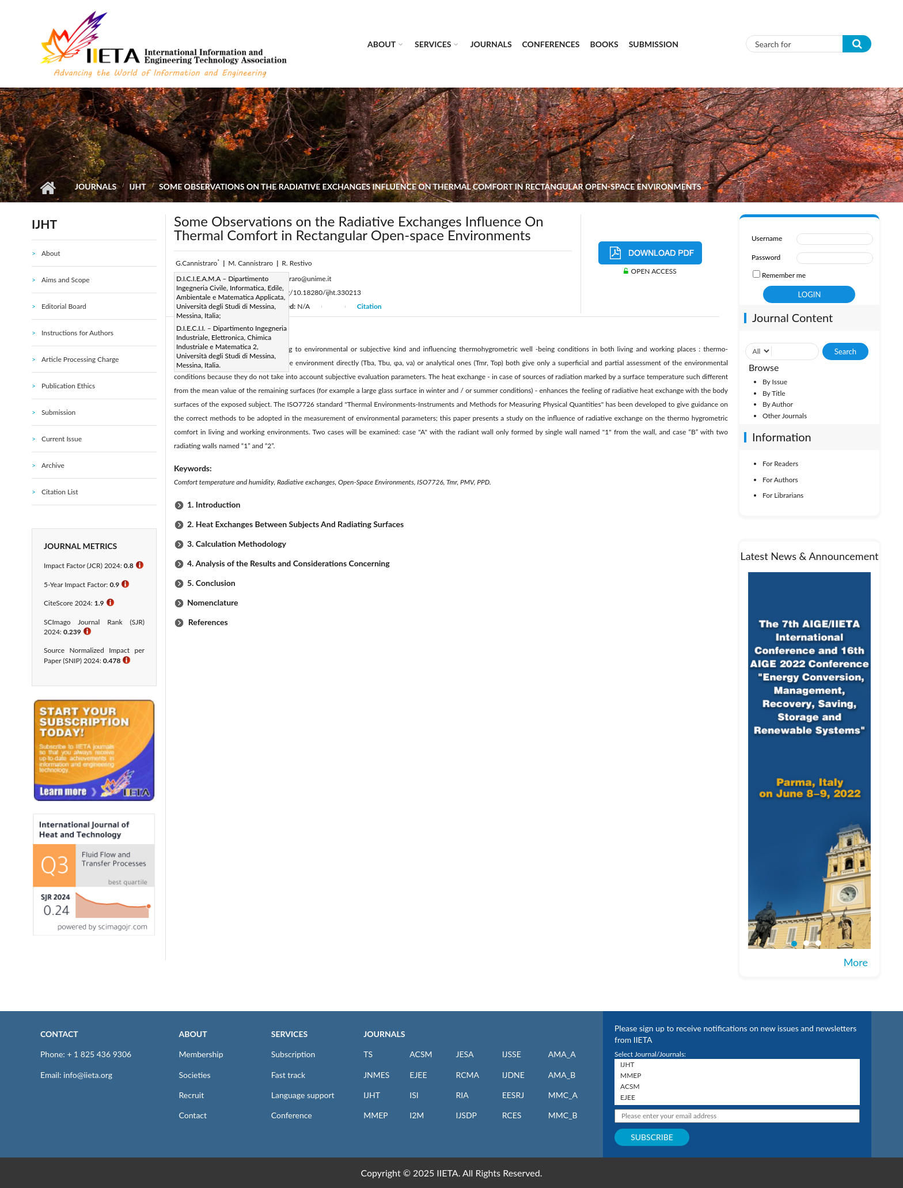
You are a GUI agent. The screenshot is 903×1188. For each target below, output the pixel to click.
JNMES (376, 1075)
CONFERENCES (551, 44)
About (381, 44)
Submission (653, 44)
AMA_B (561, 1075)
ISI (413, 1095)
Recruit (191, 1095)
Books (604, 44)
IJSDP (466, 1115)
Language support (303, 1095)
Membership (201, 1054)
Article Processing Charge (80, 359)
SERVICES (289, 1034)
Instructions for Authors (77, 332)
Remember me (784, 275)
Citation (369, 306)
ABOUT (193, 1034)
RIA (462, 1095)
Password (766, 257)
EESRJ (513, 1095)
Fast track (288, 1075)
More (856, 962)
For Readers (780, 463)
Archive (52, 465)
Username (767, 238)
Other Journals (784, 415)
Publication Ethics (68, 385)
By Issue (774, 381)
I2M (416, 1115)
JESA (464, 1054)
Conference (291, 1115)
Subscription (293, 1054)
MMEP (375, 1115)
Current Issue (61, 438)
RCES (512, 1115)
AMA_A (562, 1054)
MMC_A (563, 1095)
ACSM (420, 1054)
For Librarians (782, 495)
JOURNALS (384, 1034)
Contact (193, 1115)
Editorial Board (63, 306)
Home (47, 187)
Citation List (59, 491)
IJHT (137, 186)
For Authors (780, 479)
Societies (195, 1075)
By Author (777, 404)
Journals (490, 44)
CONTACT (59, 1034)
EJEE (418, 1075)
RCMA (467, 1075)
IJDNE (513, 1075)
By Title (774, 393)
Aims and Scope (65, 279)
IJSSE (511, 1054)
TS (368, 1054)
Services (433, 44)
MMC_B (563, 1115)
